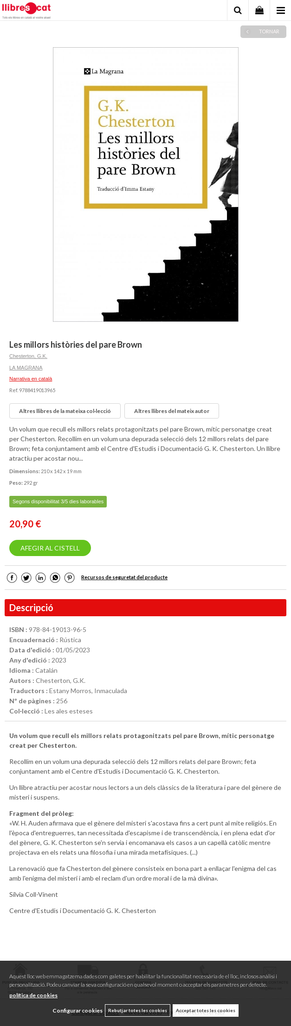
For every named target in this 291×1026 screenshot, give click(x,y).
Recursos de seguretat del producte (124, 577)
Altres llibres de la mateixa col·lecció (65, 410)
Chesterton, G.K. (28, 356)
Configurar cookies (77, 1010)
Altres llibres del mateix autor (171, 410)
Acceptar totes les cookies (205, 1010)
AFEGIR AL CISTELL (50, 548)
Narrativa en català (30, 379)
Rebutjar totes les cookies (137, 1010)
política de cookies (33, 995)
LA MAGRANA (26, 367)
